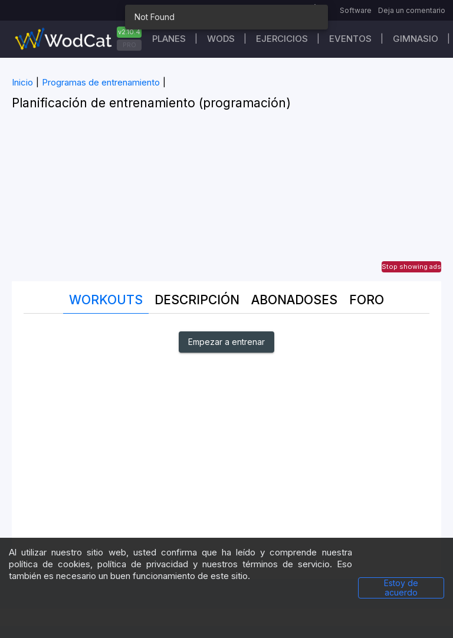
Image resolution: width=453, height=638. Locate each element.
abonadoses (294, 299)
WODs (221, 38)
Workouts (106, 299)
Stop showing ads (411, 266)
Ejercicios (282, 38)
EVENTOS (350, 38)
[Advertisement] (226, 198)
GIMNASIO (415, 38)
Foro (366, 299)
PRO (129, 45)
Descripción (197, 299)
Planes (169, 38)
